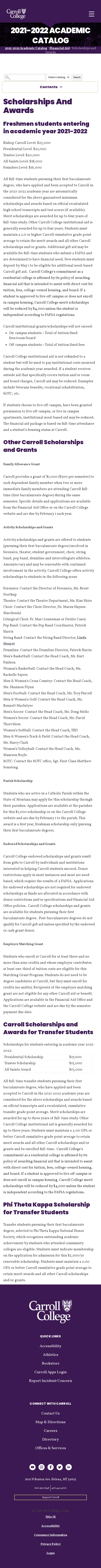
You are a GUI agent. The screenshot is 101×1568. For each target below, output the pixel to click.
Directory (50, 1439)
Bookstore (50, 1363)
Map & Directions (50, 1422)
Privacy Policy (51, 1544)
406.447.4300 (59, 1488)
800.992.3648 (42, 1488)
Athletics (50, 1355)
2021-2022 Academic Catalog (26, 48)
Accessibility (50, 1346)
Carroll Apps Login (50, 1372)
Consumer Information (50, 1535)
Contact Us (50, 1413)
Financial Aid (59, 48)
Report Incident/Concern (50, 1381)
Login (51, 1553)
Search (77, 77)
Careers (50, 1431)
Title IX (50, 1517)
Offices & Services (50, 1448)
